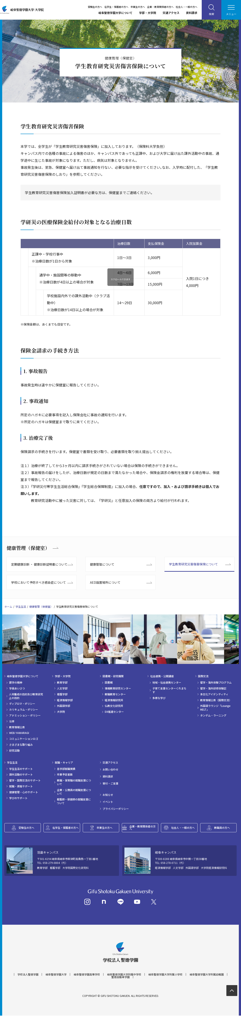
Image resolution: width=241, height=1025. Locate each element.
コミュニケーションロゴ (23, 738)
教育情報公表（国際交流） (216, 700)
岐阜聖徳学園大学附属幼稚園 (207, 983)
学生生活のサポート (21, 769)
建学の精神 (15, 682)
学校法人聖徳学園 (27, 983)
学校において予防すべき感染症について (38, 582)
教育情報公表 (17, 727)
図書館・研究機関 (113, 676)
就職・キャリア (64, 762)
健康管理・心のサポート (23, 792)
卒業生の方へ (138, 7)
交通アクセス (171, 13)
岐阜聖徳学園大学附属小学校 (165, 983)
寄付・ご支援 (110, 783)
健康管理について (102, 564)
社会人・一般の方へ (186, 7)
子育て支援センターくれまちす (169, 690)
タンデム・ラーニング (213, 715)
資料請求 (191, 13)
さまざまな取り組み (21, 744)
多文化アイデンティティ (214, 694)
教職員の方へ (222, 827)
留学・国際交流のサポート (25, 780)
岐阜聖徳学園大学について (115, 13)
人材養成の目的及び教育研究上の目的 (26, 696)
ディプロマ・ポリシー (22, 703)
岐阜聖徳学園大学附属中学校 (124, 983)
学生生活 (20, 606)
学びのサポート (18, 798)
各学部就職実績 (66, 769)
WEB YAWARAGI (19, 733)
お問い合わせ (110, 769)
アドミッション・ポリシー (25, 715)
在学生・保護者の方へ (116, 7)
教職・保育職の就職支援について (74, 782)
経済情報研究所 (114, 700)
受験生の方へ (95, 7)
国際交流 (203, 676)
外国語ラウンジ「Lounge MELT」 (215, 707)
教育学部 (62, 682)
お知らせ (108, 794)
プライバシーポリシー (116, 808)
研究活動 (14, 750)
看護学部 (62, 694)
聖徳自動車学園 (120, 986)
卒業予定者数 (65, 774)
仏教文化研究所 (114, 706)
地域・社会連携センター (166, 682)
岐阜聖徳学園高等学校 (87, 983)
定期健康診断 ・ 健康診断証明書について (39, 564)
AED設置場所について (105, 582)
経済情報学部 (65, 700)
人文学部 (62, 688)
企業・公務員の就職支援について (74, 791)
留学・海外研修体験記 (213, 688)
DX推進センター (114, 711)
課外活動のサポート (21, 774)
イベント (108, 801)
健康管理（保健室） (28, 547)
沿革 (11, 721)
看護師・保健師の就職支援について (74, 801)
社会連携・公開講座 (162, 676)
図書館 (109, 682)
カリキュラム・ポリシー (23, 709)
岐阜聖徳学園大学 (56, 983)
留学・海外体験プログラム (216, 682)
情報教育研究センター (118, 688)
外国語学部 (63, 706)
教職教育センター (115, 694)
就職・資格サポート (21, 786)
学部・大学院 (147, 13)
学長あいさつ (17, 688)
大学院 (61, 711)
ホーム (8, 606)
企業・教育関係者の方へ (160, 7)
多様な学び (158, 698)
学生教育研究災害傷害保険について (193, 564)
